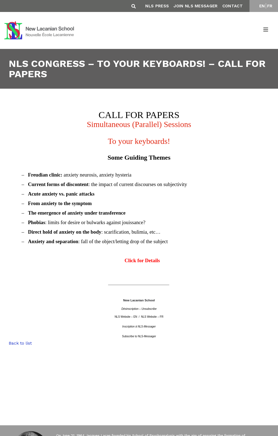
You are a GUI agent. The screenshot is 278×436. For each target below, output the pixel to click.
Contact (232, 6)
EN (262, 6)
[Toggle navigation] (266, 30)
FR (270, 6)
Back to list (20, 343)
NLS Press (157, 6)
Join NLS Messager (195, 6)
